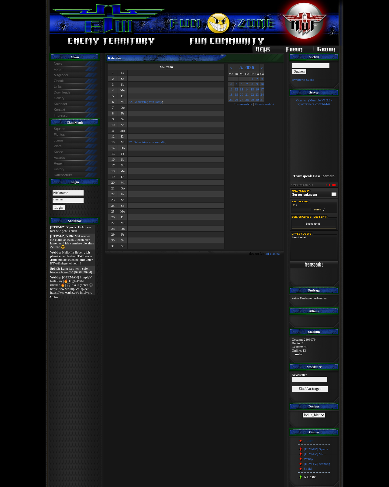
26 (236, 99)
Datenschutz (63, 175)
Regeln (59, 163)
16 (257, 89)
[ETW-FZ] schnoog (317, 463)
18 (230, 94)
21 (247, 94)
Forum (59, 69)
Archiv (54, 297)
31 (262, 99)
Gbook (59, 81)
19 (236, 94)
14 (247, 89)
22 (252, 94)
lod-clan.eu (272, 253)
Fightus (59, 134)
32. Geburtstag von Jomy (145, 102)
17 (262, 89)
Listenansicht (243, 104)
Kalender (60, 104)
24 (262, 94)
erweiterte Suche (303, 79)
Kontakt (59, 109)
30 (257, 99)
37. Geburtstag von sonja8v (147, 142)
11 (230, 89)
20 (241, 94)
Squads (59, 129)
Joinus (59, 140)
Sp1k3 (308, 468)
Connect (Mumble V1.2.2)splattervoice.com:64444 (314, 102)
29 (252, 99)
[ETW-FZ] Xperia (316, 449)
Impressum (62, 115)
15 (252, 89)
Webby (308, 459)
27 (241, 99)
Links (58, 86)
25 (230, 99)
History (59, 169)
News (58, 63)
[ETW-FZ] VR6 (314, 454)
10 (262, 84)
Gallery (59, 98)
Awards (59, 157)
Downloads (62, 92)
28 (247, 99)
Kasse (58, 152)
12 (236, 89)
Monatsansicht (264, 104)
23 (257, 94)
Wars (57, 146)
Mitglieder (61, 75)
